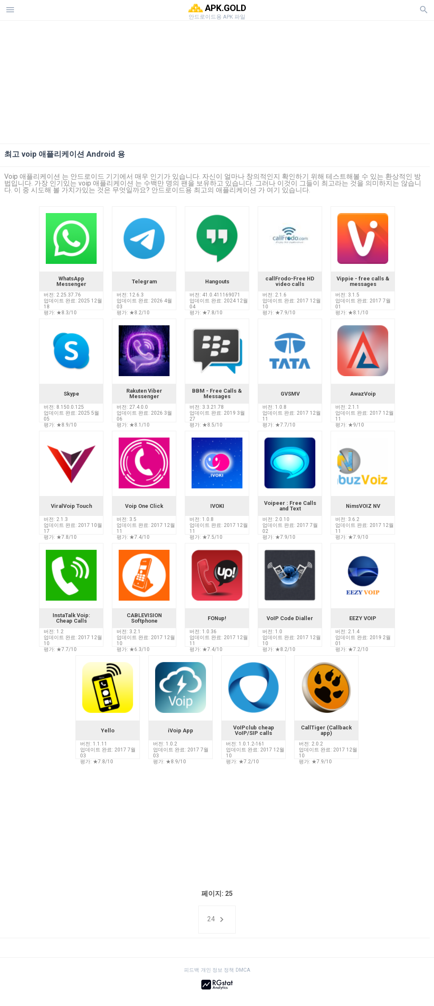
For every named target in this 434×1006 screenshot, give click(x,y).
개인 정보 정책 (217, 970)
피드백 (191, 970)
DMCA (243, 970)
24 (217, 920)
